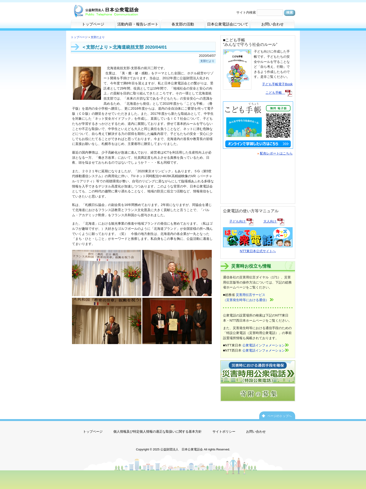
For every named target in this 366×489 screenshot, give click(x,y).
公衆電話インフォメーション (265, 345)
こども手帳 (279, 92)
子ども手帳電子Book (277, 84)
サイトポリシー (223, 431)
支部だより (98, 37)
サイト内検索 (246, 12)
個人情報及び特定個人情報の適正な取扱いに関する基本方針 (157, 431)
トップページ (79, 37)
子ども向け (241, 221)
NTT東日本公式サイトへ (258, 248)
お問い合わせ (256, 431)
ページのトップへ (279, 416)
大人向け (274, 221)
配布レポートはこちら (275, 153)
